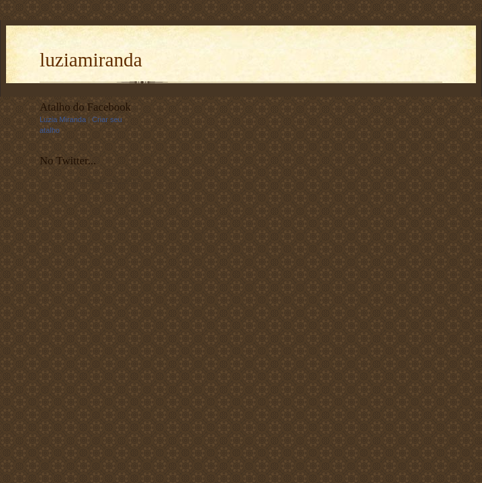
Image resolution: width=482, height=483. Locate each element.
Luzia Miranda (63, 119)
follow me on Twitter (108, 180)
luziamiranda (91, 59)
